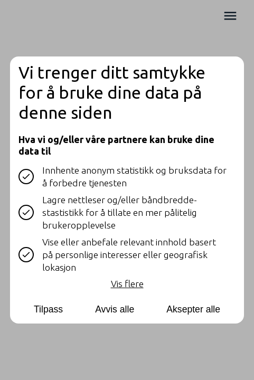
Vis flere (127, 283)
